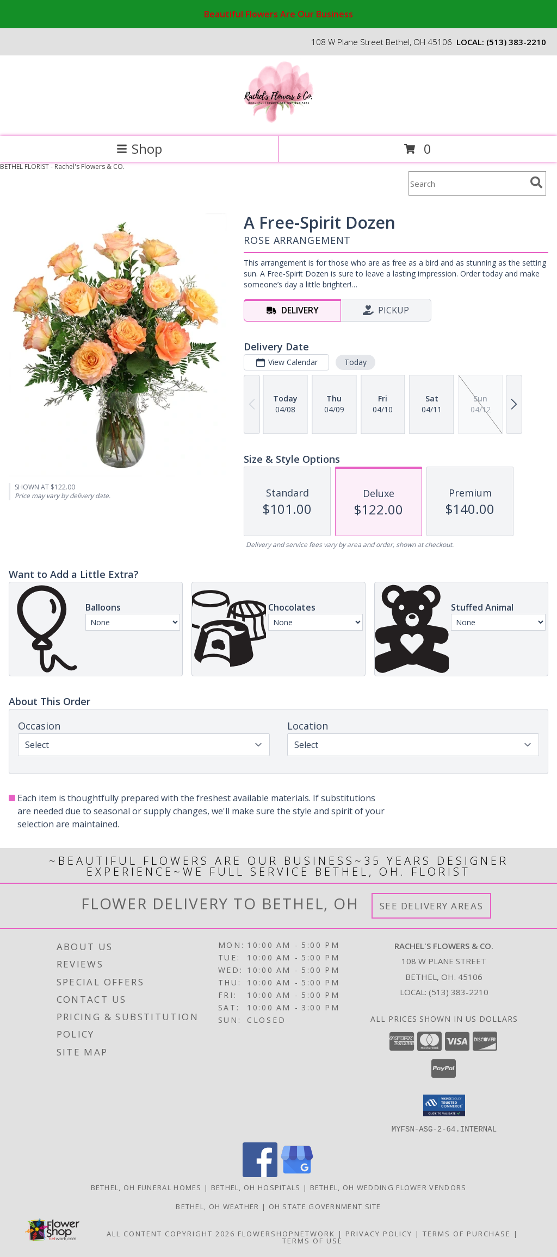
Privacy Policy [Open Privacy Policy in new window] (378, 1233)
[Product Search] (467, 183)
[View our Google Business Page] (297, 1173)
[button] (444, 1105)
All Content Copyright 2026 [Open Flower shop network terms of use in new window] (171, 1233)
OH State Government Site (325, 1206)
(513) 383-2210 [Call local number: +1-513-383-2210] (516, 41)
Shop (139, 149)
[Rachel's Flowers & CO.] (278, 120)
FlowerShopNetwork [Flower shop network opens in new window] (286, 1233)
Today (355, 362)
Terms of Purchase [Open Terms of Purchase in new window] (467, 1233)
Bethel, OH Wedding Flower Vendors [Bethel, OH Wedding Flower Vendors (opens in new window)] (388, 1187)
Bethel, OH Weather (217, 1206)
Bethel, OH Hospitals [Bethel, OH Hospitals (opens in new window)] (256, 1187)
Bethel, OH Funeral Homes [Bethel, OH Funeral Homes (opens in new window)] (146, 1187)
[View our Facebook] (260, 1173)
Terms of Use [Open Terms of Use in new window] (312, 1240)
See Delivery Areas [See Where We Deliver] (432, 906)
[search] (536, 182)
